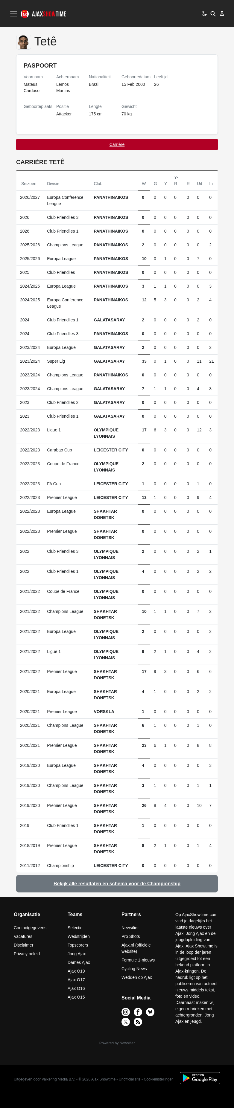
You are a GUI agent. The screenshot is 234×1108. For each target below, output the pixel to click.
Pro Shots (130, 936)
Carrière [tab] (117, 144)
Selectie (75, 927)
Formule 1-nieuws (138, 960)
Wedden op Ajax (136, 977)
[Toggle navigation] (14, 13)
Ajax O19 (76, 971)
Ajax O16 (76, 988)
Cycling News (134, 968)
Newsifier (130, 927)
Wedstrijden (79, 936)
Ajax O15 (76, 997)
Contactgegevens (30, 927)
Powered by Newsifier (117, 1043)
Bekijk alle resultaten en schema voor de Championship (117, 883)
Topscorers (78, 945)
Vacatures (23, 936)
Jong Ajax (77, 953)
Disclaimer (23, 945)
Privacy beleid (27, 953)
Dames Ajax (79, 962)
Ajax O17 (76, 979)
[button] (213, 13)
